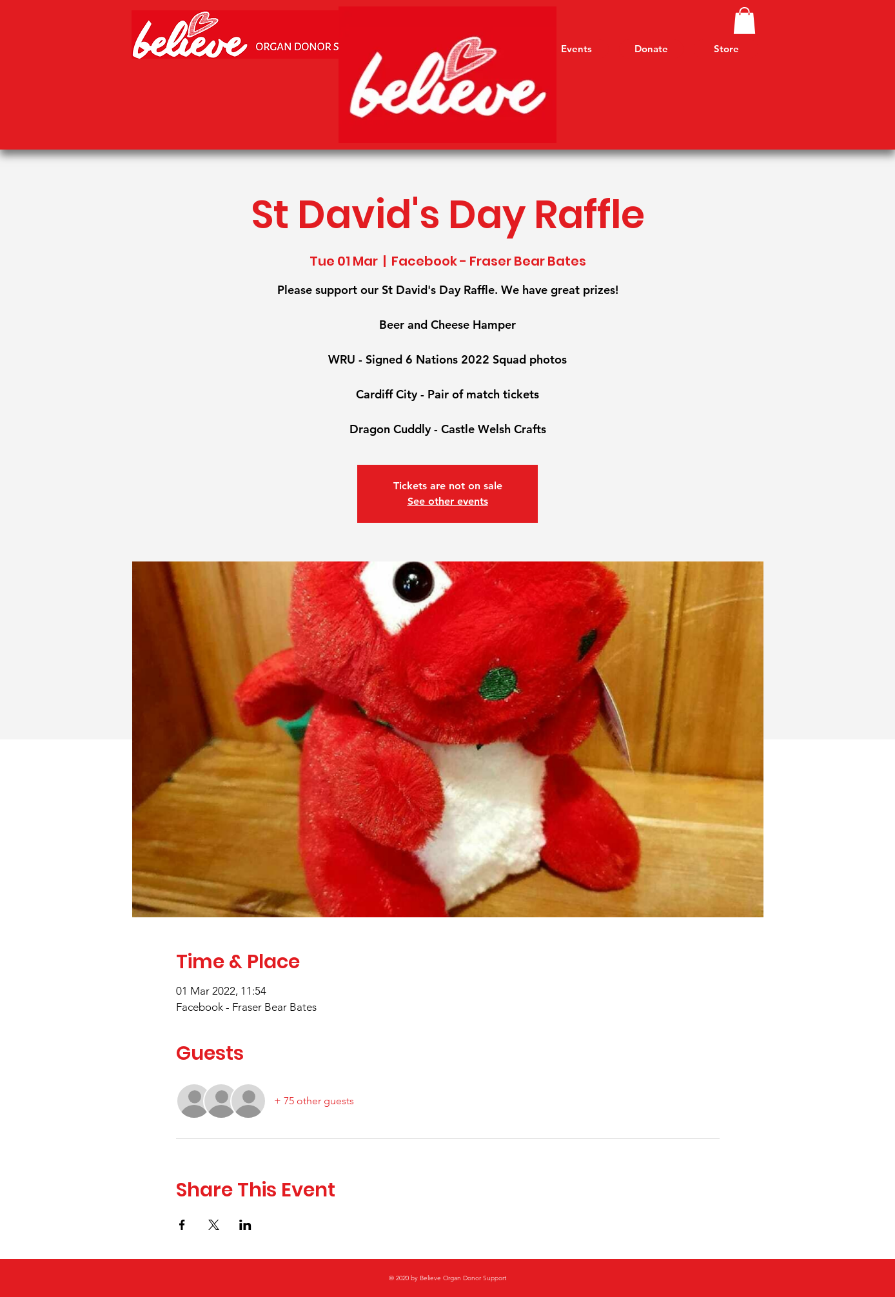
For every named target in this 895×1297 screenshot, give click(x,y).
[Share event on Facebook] (182, 1225)
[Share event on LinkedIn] (245, 1225)
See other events (448, 501)
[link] (744, 20)
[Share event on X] (214, 1225)
